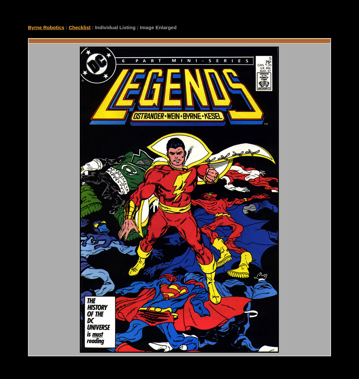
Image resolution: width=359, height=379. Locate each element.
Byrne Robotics (46, 27)
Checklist (80, 27)
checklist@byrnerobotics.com (103, 365)
